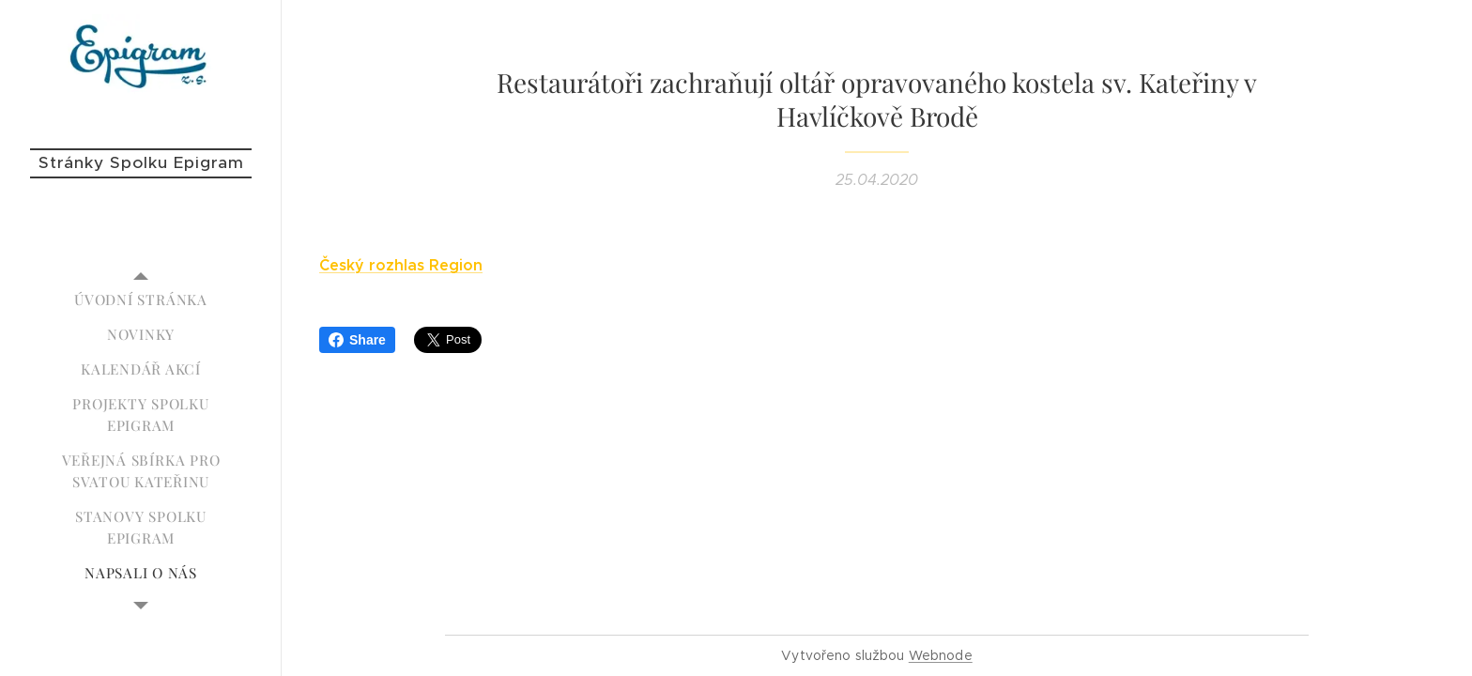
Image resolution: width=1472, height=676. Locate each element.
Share (357, 339)
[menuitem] (141, 300)
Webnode (941, 655)
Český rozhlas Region (401, 265)
